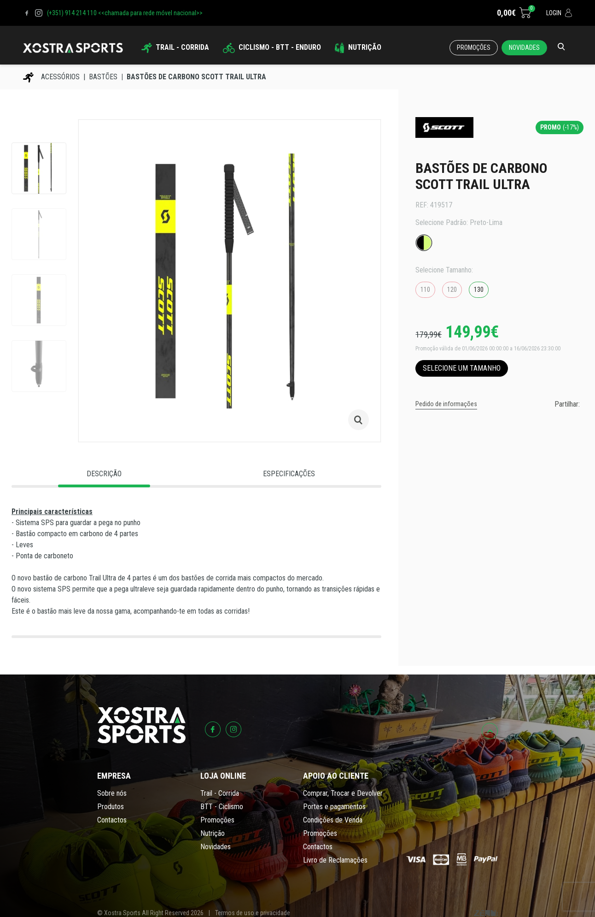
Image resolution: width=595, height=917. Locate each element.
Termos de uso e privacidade (252, 913)
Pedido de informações (446, 404)
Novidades (524, 47)
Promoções (473, 47)
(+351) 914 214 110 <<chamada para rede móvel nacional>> (125, 13)
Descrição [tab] (104, 473)
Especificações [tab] (289, 473)
